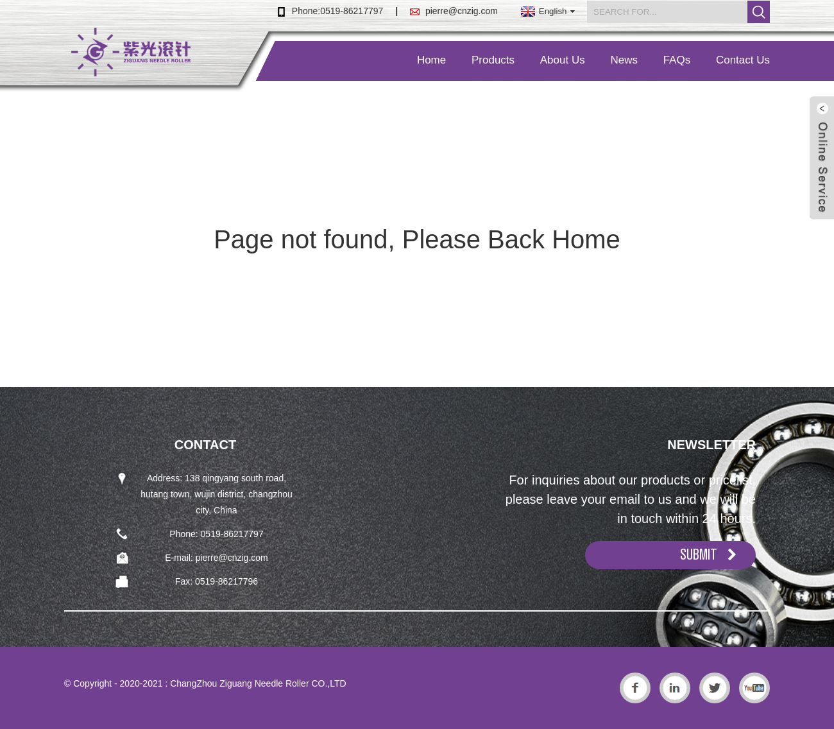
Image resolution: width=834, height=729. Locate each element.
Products (493, 60)
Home (431, 60)
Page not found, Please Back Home (417, 239)
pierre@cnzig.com (461, 11)
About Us (562, 60)
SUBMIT (698, 554)
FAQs (677, 60)
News (624, 60)
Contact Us (743, 60)
